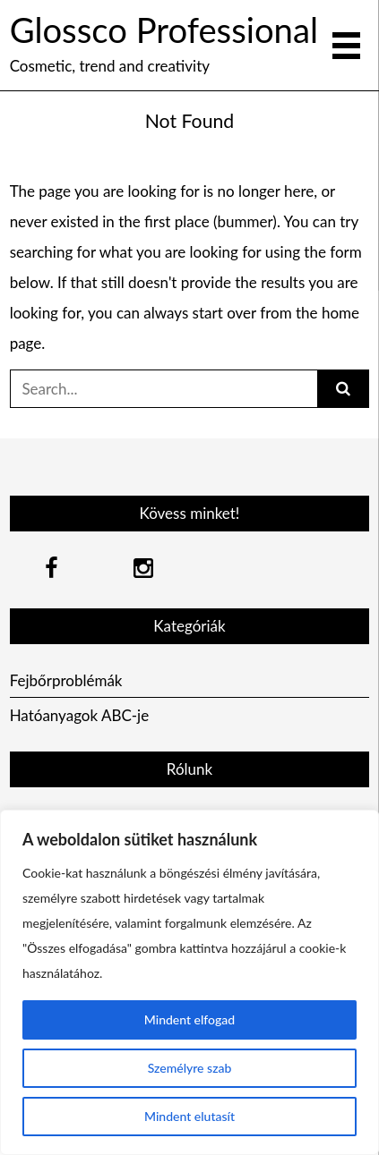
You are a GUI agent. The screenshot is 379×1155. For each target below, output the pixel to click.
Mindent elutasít (189, 1116)
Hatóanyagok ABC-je (80, 715)
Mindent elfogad (189, 1019)
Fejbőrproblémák (66, 680)
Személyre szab (190, 1067)
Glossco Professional (164, 29)
